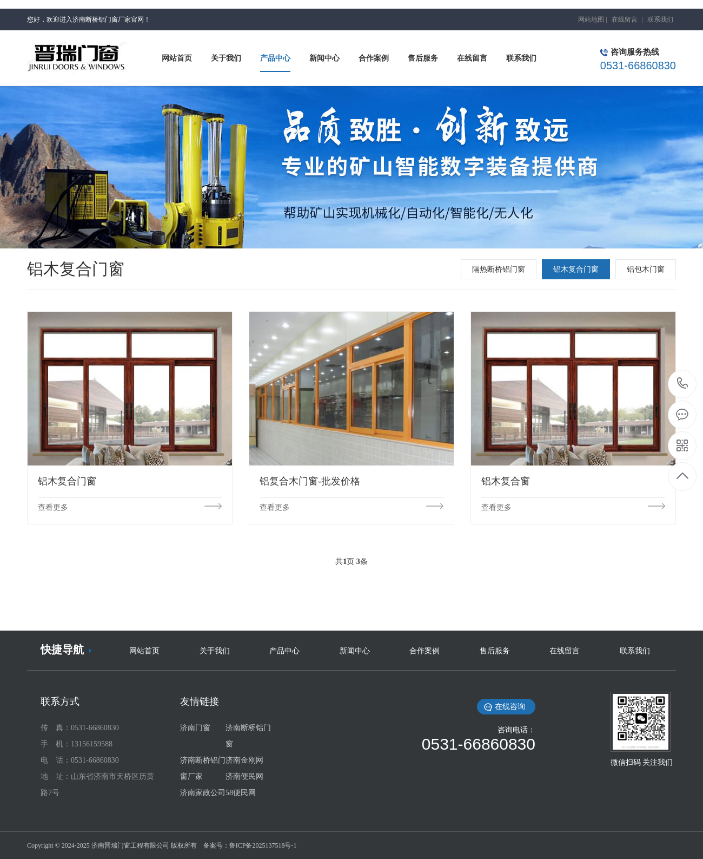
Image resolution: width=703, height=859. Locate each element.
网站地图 (591, 19)
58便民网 (241, 793)
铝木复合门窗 (576, 269)
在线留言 (625, 19)
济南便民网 (244, 776)
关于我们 (215, 651)
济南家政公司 (203, 793)
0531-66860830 (682, 384)
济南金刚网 (244, 760)
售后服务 (495, 651)
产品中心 (284, 651)
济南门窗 (195, 728)
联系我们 (660, 19)
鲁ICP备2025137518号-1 (263, 845)
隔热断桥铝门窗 (498, 269)
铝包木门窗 (646, 269)
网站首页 (144, 651)
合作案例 (424, 651)
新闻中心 (355, 651)
